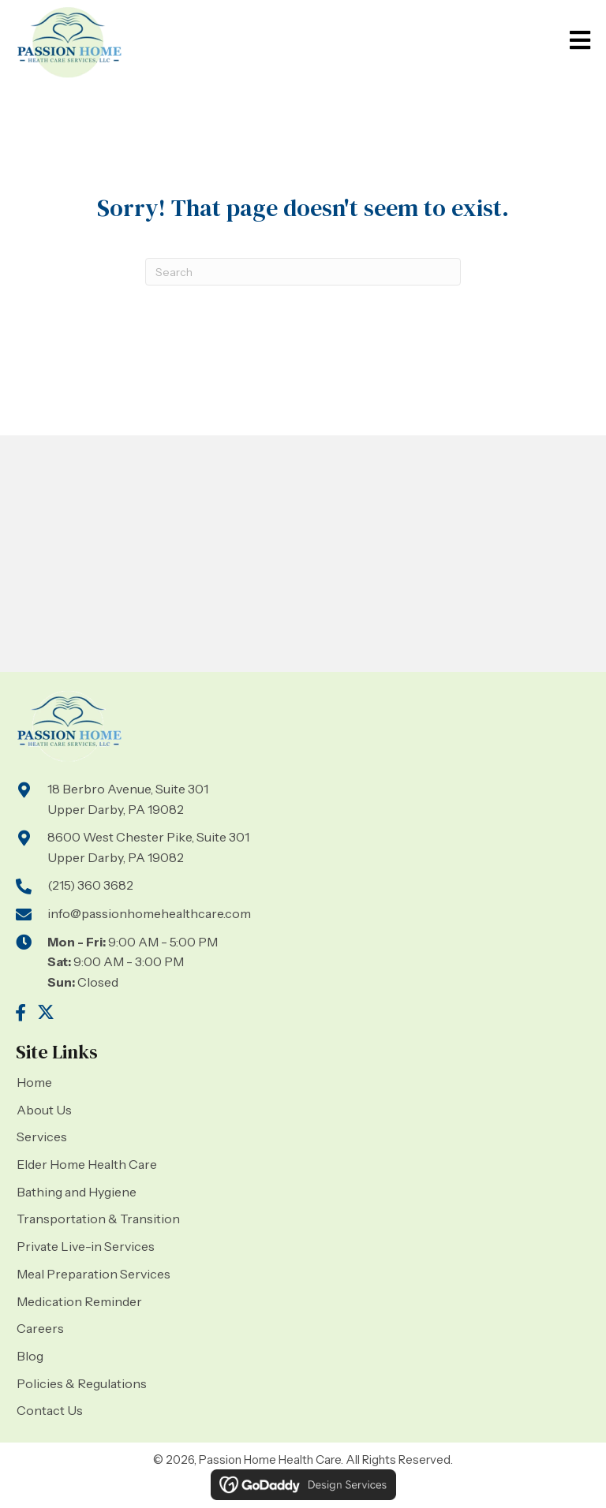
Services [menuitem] (42, 1136)
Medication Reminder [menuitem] (79, 1301)
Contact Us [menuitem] (50, 1410)
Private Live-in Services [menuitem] (86, 1246)
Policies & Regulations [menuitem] (82, 1383)
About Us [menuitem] (44, 1110)
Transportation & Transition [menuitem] (98, 1218)
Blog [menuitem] (30, 1356)
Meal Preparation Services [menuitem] (93, 1274)
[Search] (303, 272)
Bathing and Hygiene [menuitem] (77, 1192)
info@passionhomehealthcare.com (149, 913)
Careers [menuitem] (40, 1328)
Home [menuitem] (34, 1082)
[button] (20, 1012)
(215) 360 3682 (90, 885)
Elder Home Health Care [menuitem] (87, 1164)
